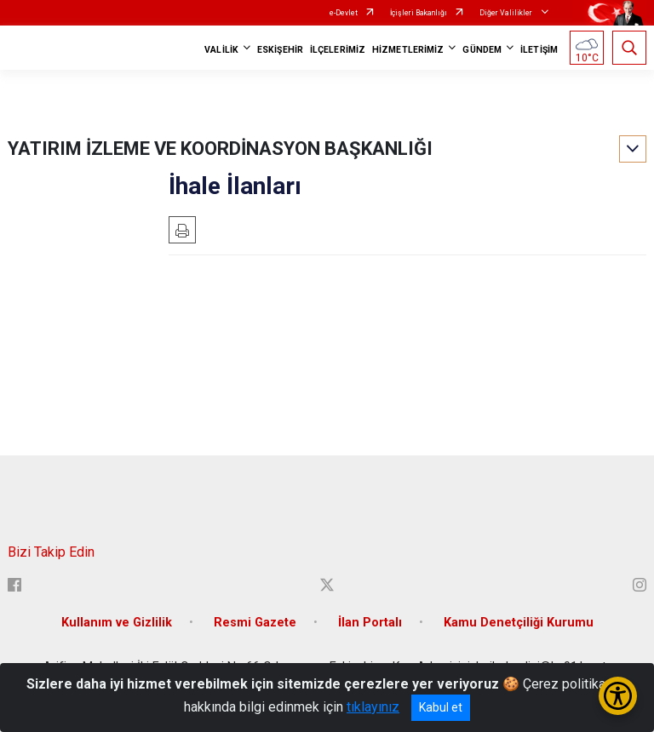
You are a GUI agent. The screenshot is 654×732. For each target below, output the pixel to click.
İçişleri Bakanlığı (418, 13)
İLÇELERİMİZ (337, 49)
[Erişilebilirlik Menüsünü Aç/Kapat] (618, 696)
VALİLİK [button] (221, 49)
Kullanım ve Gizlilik (116, 622)
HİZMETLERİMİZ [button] (408, 49)
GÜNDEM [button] (482, 49)
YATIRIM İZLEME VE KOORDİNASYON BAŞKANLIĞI (220, 148)
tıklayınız (373, 707)
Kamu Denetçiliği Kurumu (519, 622)
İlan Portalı (370, 622)
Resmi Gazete (255, 622)
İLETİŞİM (539, 49)
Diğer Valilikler (506, 13)
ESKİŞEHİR (280, 49)
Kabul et (440, 707)
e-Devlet (344, 13)
